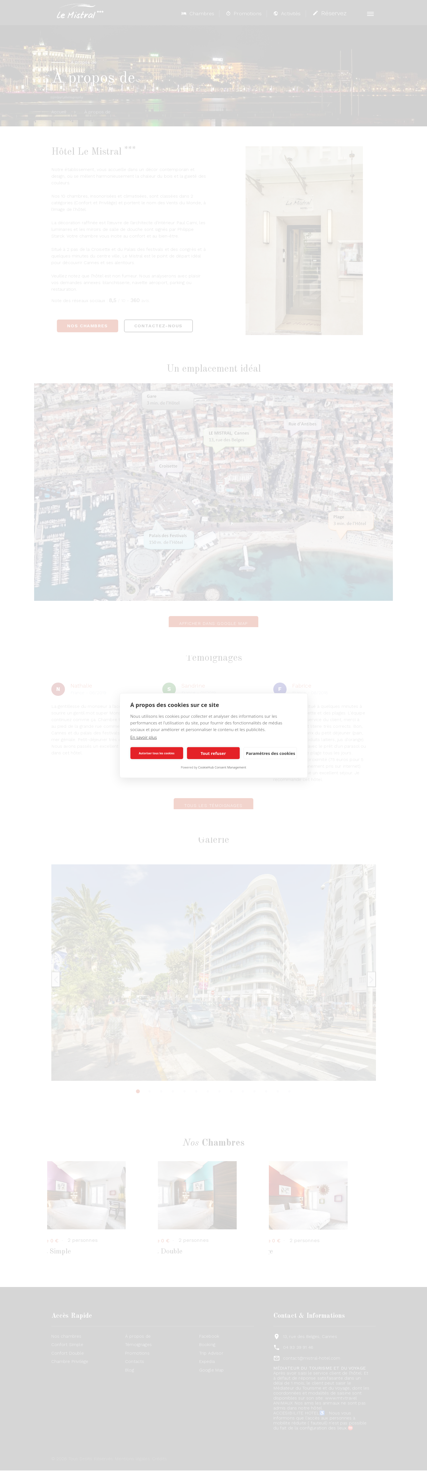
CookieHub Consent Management (222, 767)
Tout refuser (213, 753)
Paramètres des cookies (270, 753)
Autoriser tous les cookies (157, 753)
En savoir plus (143, 737)
